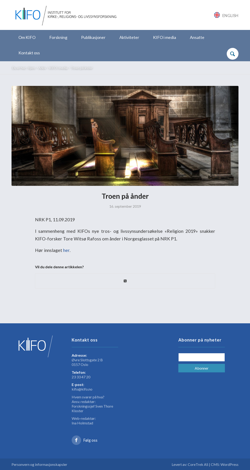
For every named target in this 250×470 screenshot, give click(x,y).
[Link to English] (226, 15)
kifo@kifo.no (82, 389)
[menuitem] (27, 37)
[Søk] (232, 54)
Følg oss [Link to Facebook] (90, 440)
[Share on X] (125, 281)
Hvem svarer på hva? (88, 397)
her (66, 250)
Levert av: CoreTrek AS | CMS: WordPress (205, 464)
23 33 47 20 (81, 377)
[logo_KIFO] (65, 14)
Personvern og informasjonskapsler (39, 464)
